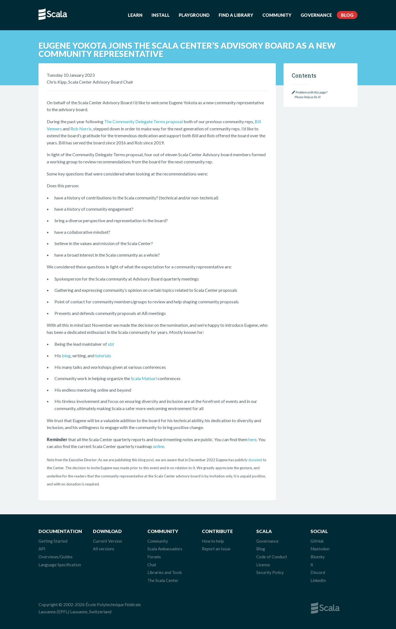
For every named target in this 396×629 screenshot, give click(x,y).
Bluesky (317, 556)
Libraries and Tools (164, 572)
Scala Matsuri (144, 378)
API (41, 548)
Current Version (107, 541)
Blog (347, 15)
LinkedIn (318, 580)
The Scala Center (162, 580)
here (252, 439)
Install (161, 15)
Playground (194, 15)
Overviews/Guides (55, 556)
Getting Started (52, 541)
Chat (151, 564)
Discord (317, 572)
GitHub (317, 541)
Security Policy (270, 572)
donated (255, 460)
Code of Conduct (271, 556)
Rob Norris (81, 128)
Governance (316, 15)
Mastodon (319, 548)
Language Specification (59, 564)
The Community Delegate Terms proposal (143, 121)
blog (66, 355)
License (263, 564)
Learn (135, 15)
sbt (111, 344)
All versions (103, 548)
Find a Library (236, 15)
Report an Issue (216, 548)
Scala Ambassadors (164, 548)
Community (277, 15)
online (158, 446)
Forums (154, 556)
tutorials (103, 355)
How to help (213, 541)
